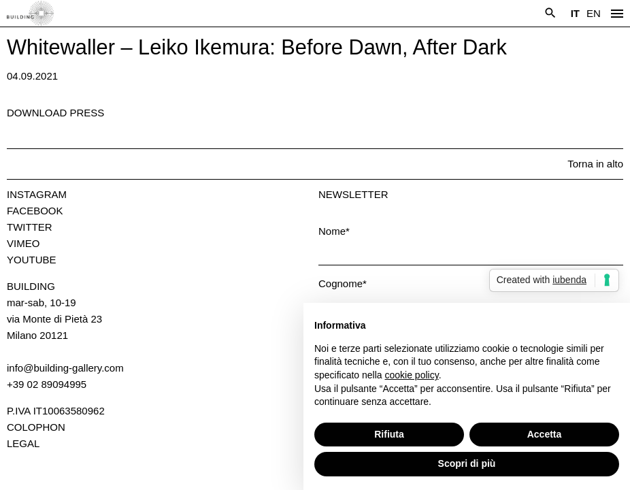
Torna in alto (595, 163)
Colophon (36, 427)
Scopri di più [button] (467, 463)
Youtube (31, 259)
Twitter (29, 227)
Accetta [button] (544, 434)
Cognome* (342, 283)
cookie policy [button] (412, 375)
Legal (23, 443)
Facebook (35, 210)
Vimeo (23, 243)
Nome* (334, 231)
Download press (55, 112)
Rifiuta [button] (389, 434)
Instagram (37, 194)
